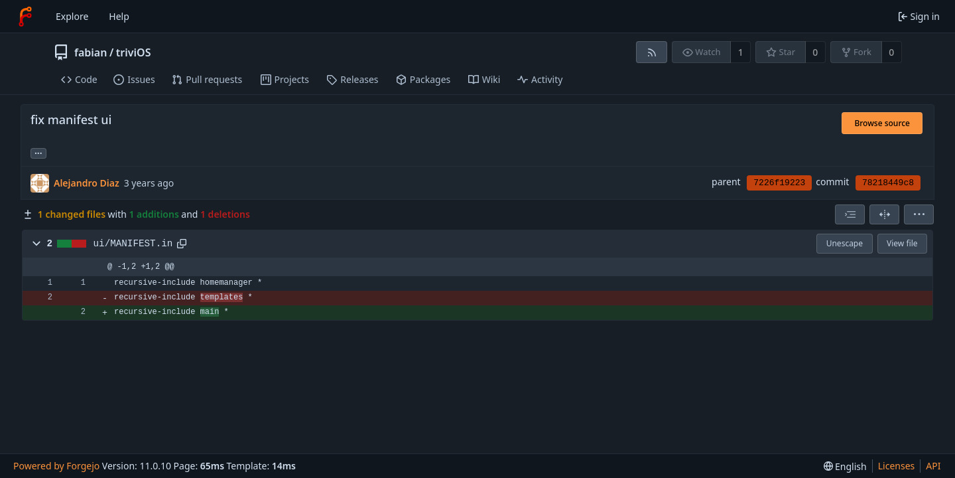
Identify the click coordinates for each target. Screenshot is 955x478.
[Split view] (884, 214)
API (933, 465)
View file (902, 243)
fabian (90, 52)
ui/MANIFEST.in (133, 243)
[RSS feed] (651, 52)
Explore (72, 16)
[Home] (25, 17)
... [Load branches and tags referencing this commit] (38, 152)
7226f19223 (779, 183)
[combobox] (850, 214)
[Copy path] (181, 243)
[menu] (919, 214)
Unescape (844, 243)
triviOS (133, 52)
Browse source (882, 123)
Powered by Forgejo (56, 465)
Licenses (896, 465)
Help (119, 16)
